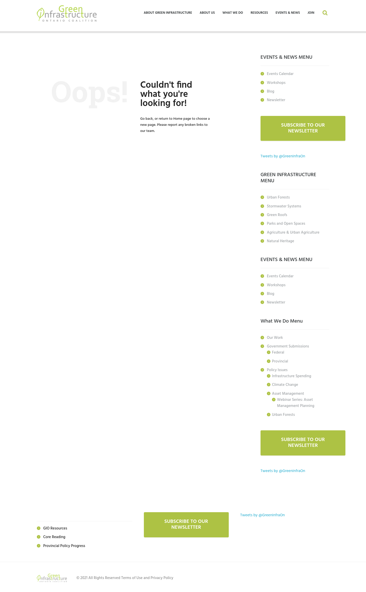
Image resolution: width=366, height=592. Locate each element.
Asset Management (288, 392)
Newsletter (276, 100)
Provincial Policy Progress (64, 544)
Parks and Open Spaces (286, 223)
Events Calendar (280, 74)
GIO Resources (55, 527)
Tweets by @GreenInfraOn (284, 156)
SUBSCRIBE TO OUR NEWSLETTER (303, 128)
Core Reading (54, 536)
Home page (182, 119)
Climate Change (285, 384)
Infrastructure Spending (291, 375)
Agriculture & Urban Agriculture (293, 232)
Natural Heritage (280, 241)
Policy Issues (277, 369)
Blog (270, 91)
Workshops (276, 83)
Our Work (275, 337)
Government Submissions (288, 345)
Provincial (280, 360)
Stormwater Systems (284, 206)
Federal (278, 351)
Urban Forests (278, 197)
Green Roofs (277, 215)
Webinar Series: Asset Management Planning (295, 401)
